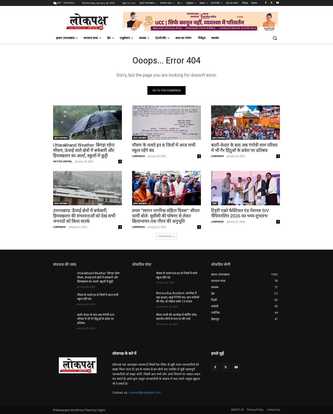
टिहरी (214, 203)
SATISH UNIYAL (62, 161)
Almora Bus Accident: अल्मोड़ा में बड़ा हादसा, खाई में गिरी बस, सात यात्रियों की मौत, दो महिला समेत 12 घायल (177, 297)
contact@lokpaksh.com (145, 393)
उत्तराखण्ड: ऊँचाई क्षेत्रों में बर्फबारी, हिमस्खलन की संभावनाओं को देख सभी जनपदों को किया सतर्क (84, 216)
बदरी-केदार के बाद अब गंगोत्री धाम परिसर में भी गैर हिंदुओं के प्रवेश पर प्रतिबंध (244, 148)
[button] (275, 38)
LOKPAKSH (138, 156)
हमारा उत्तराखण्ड (60, 137)
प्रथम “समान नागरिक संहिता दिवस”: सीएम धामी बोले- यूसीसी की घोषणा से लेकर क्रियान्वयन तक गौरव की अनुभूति (166, 216)
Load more (166, 236)
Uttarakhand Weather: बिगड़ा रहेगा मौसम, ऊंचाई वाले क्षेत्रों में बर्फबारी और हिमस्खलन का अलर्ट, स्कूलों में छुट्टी (83, 150)
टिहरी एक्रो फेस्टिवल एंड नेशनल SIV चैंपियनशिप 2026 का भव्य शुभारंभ (240, 213)
